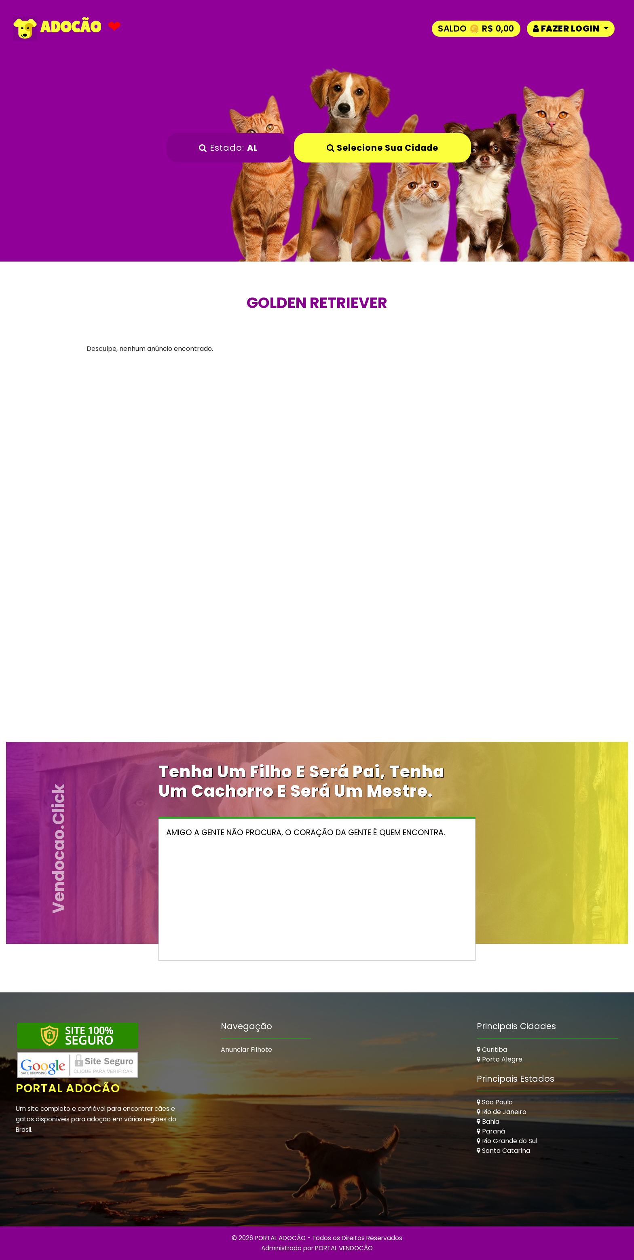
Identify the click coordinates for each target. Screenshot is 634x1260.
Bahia (488, 1121)
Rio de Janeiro (501, 1111)
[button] (571, 28)
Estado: (228, 148)
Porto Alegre (499, 1059)
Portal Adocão (69, 1088)
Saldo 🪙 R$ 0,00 (476, 28)
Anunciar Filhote (246, 1049)
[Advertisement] (317, 442)
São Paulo (495, 1102)
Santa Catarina (503, 1150)
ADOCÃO (57, 29)
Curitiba (492, 1049)
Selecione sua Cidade (382, 148)
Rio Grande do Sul (507, 1141)
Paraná (491, 1131)
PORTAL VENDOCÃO (344, 1248)
